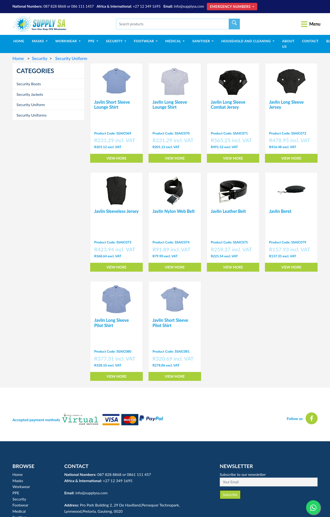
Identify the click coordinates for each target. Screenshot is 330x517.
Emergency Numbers (231, 7)
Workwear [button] (66, 41)
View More (116, 158)
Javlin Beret (280, 211)
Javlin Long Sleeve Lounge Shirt (170, 104)
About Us (288, 43)
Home (20, 40)
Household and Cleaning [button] (246, 41)
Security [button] (114, 41)
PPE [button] (92, 41)
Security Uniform (70, 58)
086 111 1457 (82, 6)
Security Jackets (29, 94)
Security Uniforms (31, 115)
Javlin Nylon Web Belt (174, 211)
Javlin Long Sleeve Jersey (286, 104)
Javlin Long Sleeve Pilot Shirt (111, 323)
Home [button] (17, 474)
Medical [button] (173, 41)
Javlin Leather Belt (228, 211)
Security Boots (28, 83)
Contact (310, 41)
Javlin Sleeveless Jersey (116, 211)
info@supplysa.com (189, 6)
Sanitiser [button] (201, 41)
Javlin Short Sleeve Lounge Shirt (112, 104)
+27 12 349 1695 (146, 6)
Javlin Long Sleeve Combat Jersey (228, 104)
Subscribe (230, 495)
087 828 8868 (54, 6)
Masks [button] (38, 41)
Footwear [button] (144, 41)
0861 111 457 (139, 474)
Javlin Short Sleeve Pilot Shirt (170, 323)
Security (39, 58)
